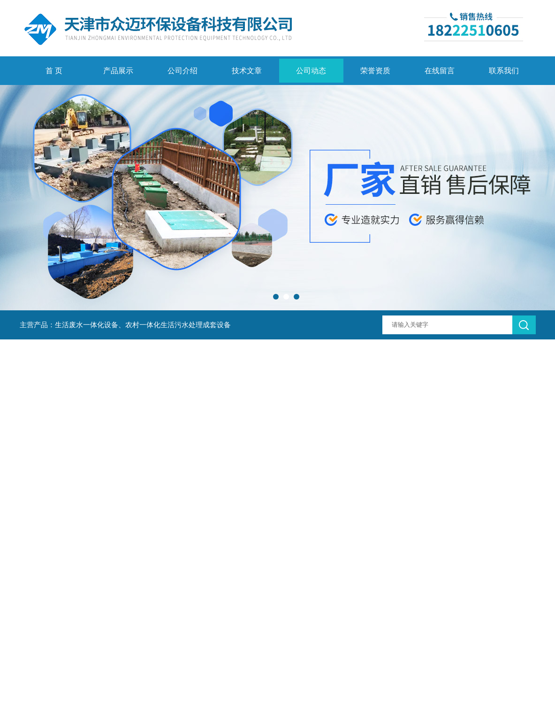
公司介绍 (182, 71)
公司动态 (311, 71)
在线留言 (440, 71)
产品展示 (118, 71)
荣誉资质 (375, 71)
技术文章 (247, 71)
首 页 (54, 71)
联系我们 (504, 71)
